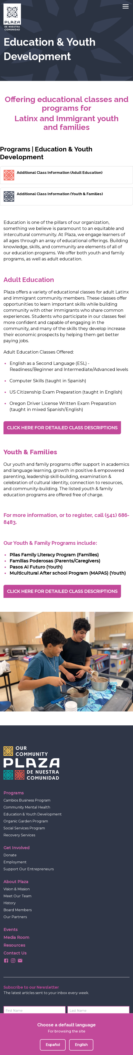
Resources (14, 945)
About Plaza (15, 881)
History (9, 903)
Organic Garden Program (25, 821)
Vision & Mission (16, 889)
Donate (10, 855)
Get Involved (16, 847)
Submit (121, 1022)
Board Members (17, 910)
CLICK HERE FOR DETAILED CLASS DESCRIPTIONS (62, 427)
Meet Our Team (17, 896)
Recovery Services (19, 835)
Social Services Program (24, 828)
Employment (15, 862)
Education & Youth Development (32, 814)
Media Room (16, 937)
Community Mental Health (26, 807)
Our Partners (15, 917)
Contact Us (14, 953)
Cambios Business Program (26, 800)
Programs (13, 793)
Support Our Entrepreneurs (28, 869)
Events (10, 929)
